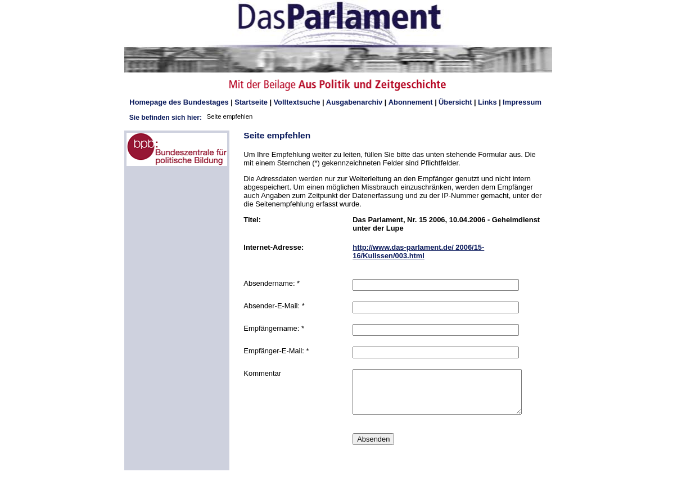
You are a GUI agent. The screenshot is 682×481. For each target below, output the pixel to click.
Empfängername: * (273, 328)
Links (487, 102)
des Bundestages (178, 102)
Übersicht (455, 102)
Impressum (522, 102)
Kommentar (262, 373)
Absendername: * (271, 283)
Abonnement (411, 102)
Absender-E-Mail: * (273, 306)
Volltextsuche (296, 102)
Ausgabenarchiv (354, 102)
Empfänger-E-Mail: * (276, 351)
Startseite (251, 102)
